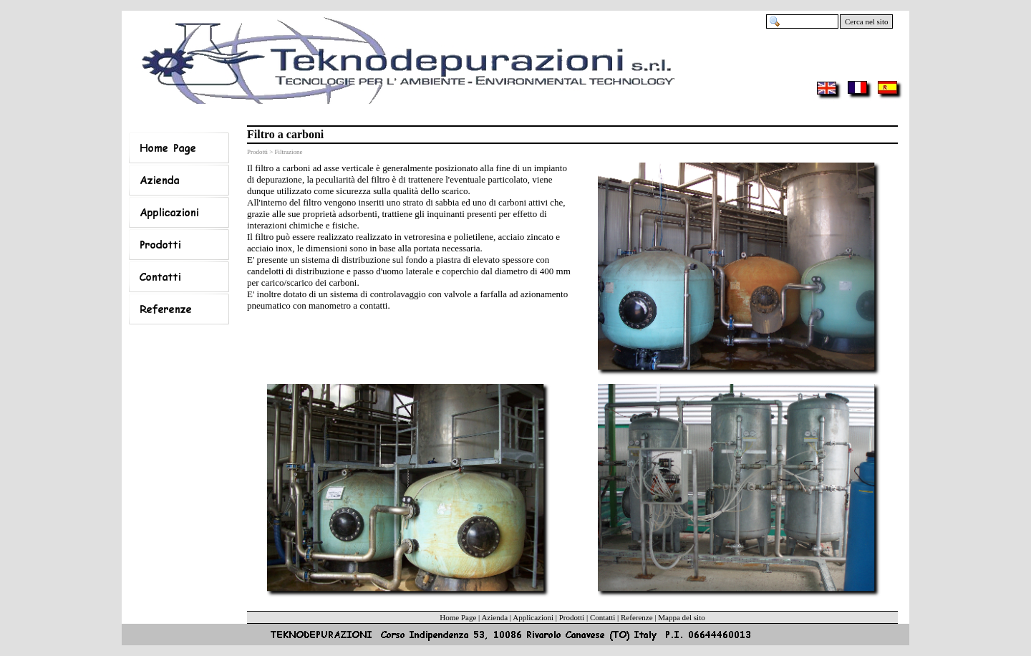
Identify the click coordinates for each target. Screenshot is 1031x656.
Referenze (637, 617)
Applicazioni (533, 617)
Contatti (602, 617)
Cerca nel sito (866, 21)
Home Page (458, 617)
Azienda (494, 617)
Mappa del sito (681, 617)
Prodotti (571, 617)
